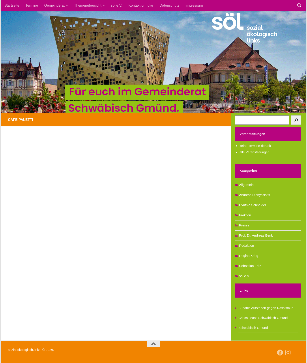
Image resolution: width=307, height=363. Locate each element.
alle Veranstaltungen (255, 152)
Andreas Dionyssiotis (254, 195)
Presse (244, 225)
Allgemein (246, 185)
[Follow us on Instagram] (288, 353)
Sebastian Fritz (250, 266)
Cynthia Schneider (252, 205)
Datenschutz (169, 5)
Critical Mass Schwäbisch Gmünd (263, 318)
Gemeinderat (54, 5)
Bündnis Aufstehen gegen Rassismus (265, 308)
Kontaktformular (141, 5)
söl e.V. (116, 5)
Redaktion (246, 245)
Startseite (11, 5)
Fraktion (245, 215)
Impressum (194, 5)
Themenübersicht (87, 5)
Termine (32, 5)
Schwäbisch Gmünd (253, 328)
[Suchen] (296, 120)
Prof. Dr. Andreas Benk (256, 235)
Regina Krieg (248, 255)
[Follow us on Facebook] (280, 353)
